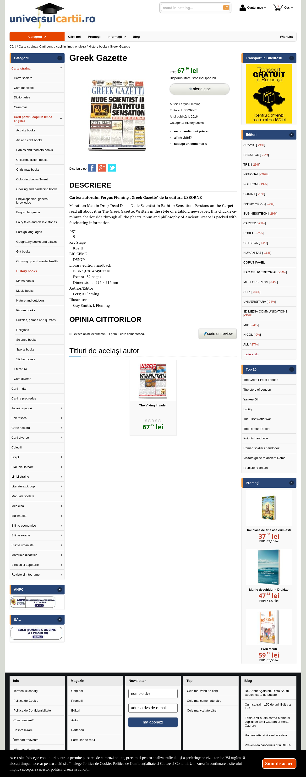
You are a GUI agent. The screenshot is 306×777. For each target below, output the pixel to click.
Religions (22, 330)
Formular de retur (83, 740)
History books (194, 122)
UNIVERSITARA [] (259, 301)
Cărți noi (77, 691)
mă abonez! (153, 722)
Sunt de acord (279, 763)
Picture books (25, 310)
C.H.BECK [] (255, 243)
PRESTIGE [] (256, 154)
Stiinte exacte (20, 535)
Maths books (25, 281)
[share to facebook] (92, 168)
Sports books (25, 349)
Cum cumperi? (23, 720)
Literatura (20, 369)
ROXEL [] (253, 233)
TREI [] (251, 164)
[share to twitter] (112, 168)
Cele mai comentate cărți (204, 700)
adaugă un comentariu (190, 144)
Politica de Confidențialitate (32, 710)
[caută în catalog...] (190, 8)
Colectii (16, 447)
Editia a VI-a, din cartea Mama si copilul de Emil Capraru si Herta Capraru (267, 721)
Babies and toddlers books (34, 150)
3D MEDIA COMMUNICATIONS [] (265, 313)
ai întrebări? (183, 137)
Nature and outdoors (30, 300)
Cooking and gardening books (37, 189)
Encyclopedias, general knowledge (32, 201)
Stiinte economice (23, 525)
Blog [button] (248, 681)
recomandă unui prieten (191, 131)
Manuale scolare (22, 496)
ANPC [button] (19, 589)
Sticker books (25, 359)
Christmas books (27, 169)
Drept (15, 457)
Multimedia (19, 516)
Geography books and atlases (37, 241)
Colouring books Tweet (32, 179)
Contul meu (251, 8)
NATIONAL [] (255, 174)
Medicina (17, 506)
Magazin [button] (77, 681)
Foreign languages (29, 232)
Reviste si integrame (25, 574)
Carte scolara (23, 78)
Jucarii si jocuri (21, 408)
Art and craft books (29, 140)
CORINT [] (254, 194)
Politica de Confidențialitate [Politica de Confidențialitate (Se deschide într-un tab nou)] (134, 763)
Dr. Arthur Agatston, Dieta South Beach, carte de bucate (267, 692)
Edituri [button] (251, 134)
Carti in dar (19, 388)
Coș (281, 7)
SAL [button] (17, 619)
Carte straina (20, 68)
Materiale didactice (24, 555)
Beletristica (19, 418)
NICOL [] (252, 334)
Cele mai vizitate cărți (202, 710)
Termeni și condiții (25, 691)
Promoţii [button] (253, 483)
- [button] (59, 58)
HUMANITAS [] (257, 252)
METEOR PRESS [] (260, 282)
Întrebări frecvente (25, 740)
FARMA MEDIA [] (258, 203)
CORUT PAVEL (254, 262)
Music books (24, 290)
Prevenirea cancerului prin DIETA (268, 745)
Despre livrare (23, 730)
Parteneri (77, 730)
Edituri (75, 710)
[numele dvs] (153, 693)
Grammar (20, 107)
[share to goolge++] (102, 168)
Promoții (77, 700)
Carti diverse (22, 379)
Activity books (25, 130)
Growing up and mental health (37, 261)
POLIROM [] (255, 184)
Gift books (23, 251)
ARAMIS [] (254, 145)
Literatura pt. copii (23, 486)
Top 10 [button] (251, 369)
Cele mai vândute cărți (202, 691)
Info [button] (16, 681)
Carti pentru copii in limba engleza (33, 119)
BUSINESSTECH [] (260, 213)
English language (28, 212)
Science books (26, 339)
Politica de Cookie (25, 700)
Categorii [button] (21, 58)
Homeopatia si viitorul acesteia (266, 735)
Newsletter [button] (137, 681)
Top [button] (189, 681)
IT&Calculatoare (22, 467)
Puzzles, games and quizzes (36, 320)
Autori (75, 720)
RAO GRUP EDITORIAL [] (265, 272)
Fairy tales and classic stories (36, 222)
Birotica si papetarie (25, 565)
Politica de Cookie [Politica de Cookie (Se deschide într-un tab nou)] (96, 763)
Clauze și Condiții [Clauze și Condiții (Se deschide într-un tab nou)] (174, 763)
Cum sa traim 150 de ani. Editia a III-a (268, 706)
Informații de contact (27, 749)
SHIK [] (252, 292)
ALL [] (251, 344)
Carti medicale (24, 88)
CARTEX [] (254, 223)
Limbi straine (20, 476)
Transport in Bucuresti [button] (264, 58)
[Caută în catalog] (226, 7)
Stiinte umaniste (22, 545)
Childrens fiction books (32, 160)
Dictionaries (22, 97)
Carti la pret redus (23, 398)
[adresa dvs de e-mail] (153, 708)
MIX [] (251, 325)
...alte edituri (251, 354)
